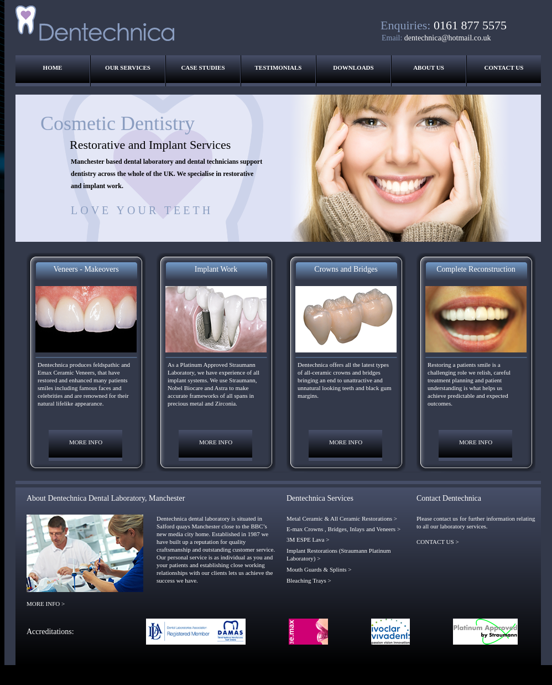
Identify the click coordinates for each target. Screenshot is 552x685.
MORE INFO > (46, 603)
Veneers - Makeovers (85, 269)
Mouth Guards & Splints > (319, 569)
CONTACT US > (437, 541)
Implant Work (216, 269)
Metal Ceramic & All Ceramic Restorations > (342, 518)
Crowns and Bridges (345, 269)
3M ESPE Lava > (308, 539)
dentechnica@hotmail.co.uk (447, 38)
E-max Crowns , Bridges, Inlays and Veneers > (343, 529)
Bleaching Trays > (309, 580)
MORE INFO (85, 442)
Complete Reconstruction (475, 269)
